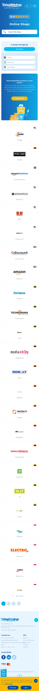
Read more (9, 684)
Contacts (25, 645)
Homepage (14, 21)
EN (27, 6)
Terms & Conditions (28, 640)
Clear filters (19, 49)
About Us (25, 638)
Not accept (13, 687)
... (18, 604)
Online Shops (24, 21)
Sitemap (25, 647)
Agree (26, 687)
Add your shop (19, 98)
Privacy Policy (26, 642)
